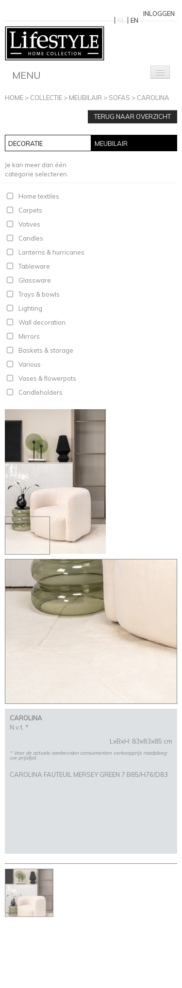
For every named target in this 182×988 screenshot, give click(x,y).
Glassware (34, 280)
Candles (30, 238)
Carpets (30, 210)
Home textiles (38, 196)
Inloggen (159, 13)
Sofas (119, 97)
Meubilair (85, 97)
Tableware (34, 266)
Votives (29, 224)
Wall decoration (42, 322)
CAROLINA (153, 97)
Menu (26, 75)
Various (29, 364)
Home (14, 97)
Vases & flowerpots (47, 378)
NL (121, 20)
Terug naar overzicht (132, 116)
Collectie (46, 97)
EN (134, 20)
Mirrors (29, 336)
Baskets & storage (45, 350)
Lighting (30, 308)
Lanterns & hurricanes (51, 252)
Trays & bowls (39, 294)
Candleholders (40, 392)
